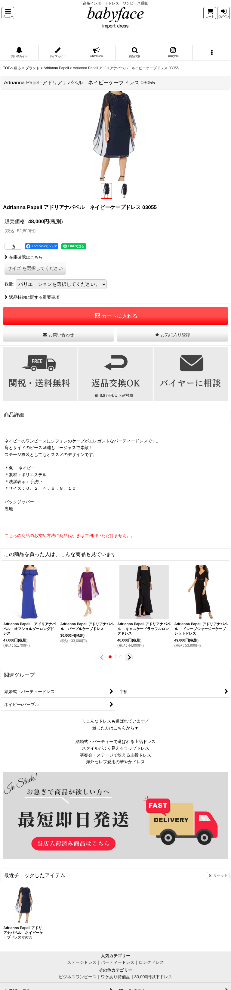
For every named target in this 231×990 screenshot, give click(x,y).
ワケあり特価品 (115, 976)
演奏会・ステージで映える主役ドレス (115, 755)
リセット (218, 875)
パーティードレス (117, 962)
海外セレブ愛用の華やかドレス (115, 761)
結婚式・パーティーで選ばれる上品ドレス (115, 741)
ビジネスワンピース (78, 976)
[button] (8, 13)
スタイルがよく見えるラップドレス (115, 748)
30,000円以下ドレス (153, 976)
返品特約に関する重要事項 (32, 297)
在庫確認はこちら (24, 257)
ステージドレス (82, 962)
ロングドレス (151, 962)
